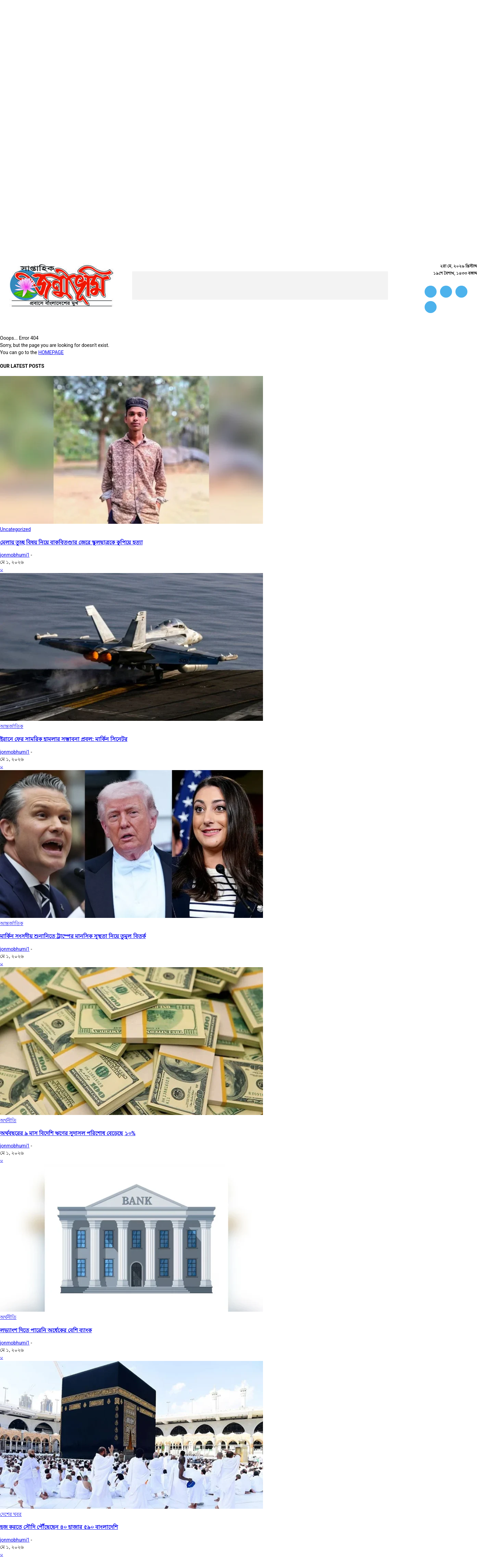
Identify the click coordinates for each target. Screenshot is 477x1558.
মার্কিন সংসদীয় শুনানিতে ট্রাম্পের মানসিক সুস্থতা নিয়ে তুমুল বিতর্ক (73, 936)
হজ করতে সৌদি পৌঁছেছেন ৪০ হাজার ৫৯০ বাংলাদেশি (59, 1527)
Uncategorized (15, 529)
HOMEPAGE (51, 352)
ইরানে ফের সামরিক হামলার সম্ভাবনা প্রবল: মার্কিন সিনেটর (63, 739)
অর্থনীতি (8, 1120)
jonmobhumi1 (14, 555)
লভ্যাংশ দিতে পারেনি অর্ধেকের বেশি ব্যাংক (46, 1330)
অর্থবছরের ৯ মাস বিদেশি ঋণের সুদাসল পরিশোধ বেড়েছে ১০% (68, 1133)
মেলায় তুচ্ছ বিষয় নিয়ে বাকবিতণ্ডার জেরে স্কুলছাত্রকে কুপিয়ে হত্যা (71, 542)
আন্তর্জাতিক (11, 726)
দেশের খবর (11, 1514)
